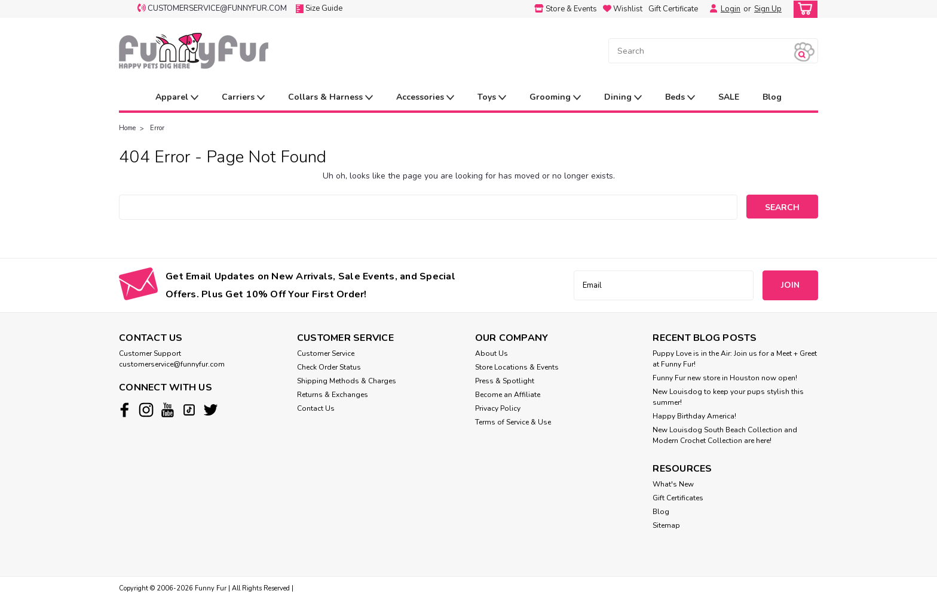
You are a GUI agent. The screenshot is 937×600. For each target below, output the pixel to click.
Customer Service (325, 353)
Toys (491, 97)
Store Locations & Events (517, 367)
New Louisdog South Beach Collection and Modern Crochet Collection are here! (725, 435)
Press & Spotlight (504, 381)
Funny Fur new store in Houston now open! (725, 378)
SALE (728, 97)
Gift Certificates (678, 498)
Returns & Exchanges (332, 394)
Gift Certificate (673, 9)
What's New (673, 484)
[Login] (710, 9)
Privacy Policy (497, 408)
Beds (680, 97)
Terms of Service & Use (513, 422)
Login (730, 9)
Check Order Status (329, 367)
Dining (623, 97)
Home (127, 128)
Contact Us (316, 408)
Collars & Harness (330, 97)
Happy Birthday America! (694, 416)
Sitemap (666, 525)
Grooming (555, 97)
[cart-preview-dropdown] (803, 9)
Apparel (176, 97)
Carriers (243, 97)
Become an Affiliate (507, 394)
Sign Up (768, 9)
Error (157, 128)
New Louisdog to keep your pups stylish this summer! (728, 397)
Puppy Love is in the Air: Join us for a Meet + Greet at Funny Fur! (735, 359)
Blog (772, 97)
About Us (491, 353)
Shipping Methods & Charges (346, 381)
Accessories (425, 97)
